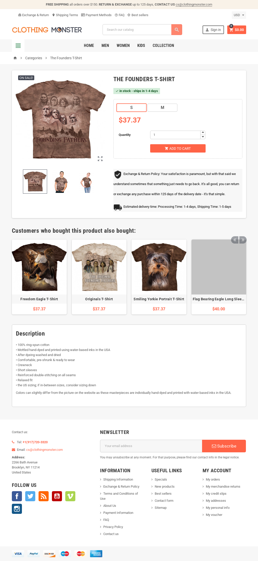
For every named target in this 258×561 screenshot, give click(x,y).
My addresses (216, 501)
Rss (44, 496)
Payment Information (118, 513)
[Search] (142, 29)
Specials (161, 479)
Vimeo (70, 496)
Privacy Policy (113, 527)
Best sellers (137, 15)
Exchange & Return (33, 15)
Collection (163, 45)
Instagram (17, 509)
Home (89, 45)
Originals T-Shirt (99, 299)
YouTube (57, 496)
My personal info (218, 508)
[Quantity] (175, 135)
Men (105, 45)
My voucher (214, 515)
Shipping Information (118, 479)
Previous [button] (234, 231)
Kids (141, 45)
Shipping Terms (65, 15)
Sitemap (161, 508)
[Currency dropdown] (239, 15)
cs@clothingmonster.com (194, 4)
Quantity (125, 135)
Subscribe (224, 446)
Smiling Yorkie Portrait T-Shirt (159, 299)
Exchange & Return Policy (121, 486)
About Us (109, 506)
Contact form (164, 501)
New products (165, 486)
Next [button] (242, 231)
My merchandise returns (223, 486)
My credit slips (216, 493)
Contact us (111, 534)
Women (123, 45)
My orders (213, 479)
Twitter (30, 496)
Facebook (17, 496)
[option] (39, 277)
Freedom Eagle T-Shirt (39, 299)
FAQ (119, 15)
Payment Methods (96, 15)
